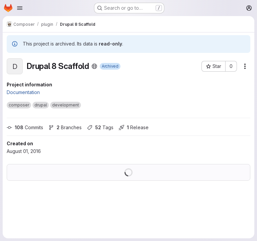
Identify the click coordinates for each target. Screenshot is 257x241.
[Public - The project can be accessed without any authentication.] (94, 66)
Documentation (23, 92)
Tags (100, 127)
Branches (65, 127)
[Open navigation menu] (19, 8)
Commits (25, 127)
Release (134, 127)
